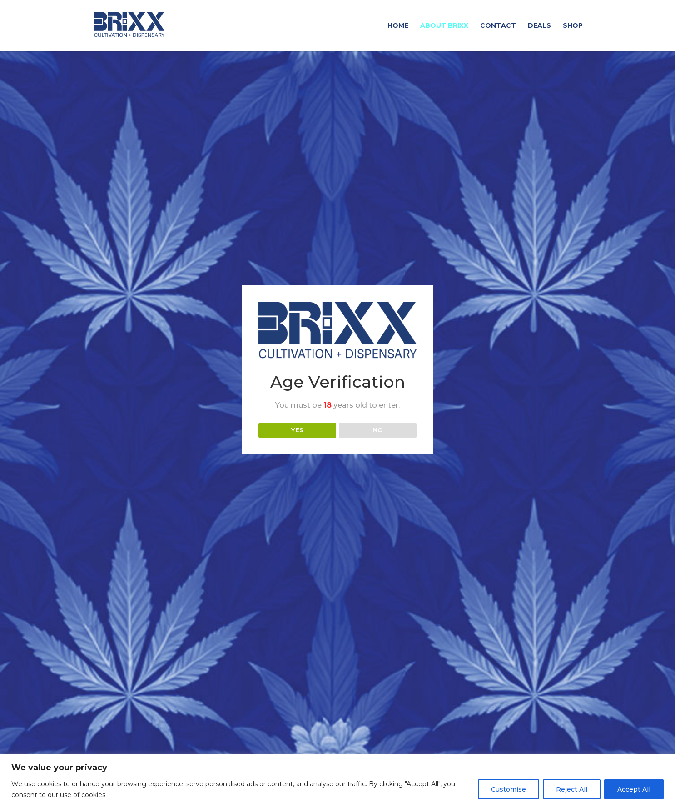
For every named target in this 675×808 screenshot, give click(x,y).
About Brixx (444, 26)
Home (397, 26)
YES (297, 430)
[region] (337, 781)
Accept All (633, 789)
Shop (573, 26)
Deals (539, 26)
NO (378, 430)
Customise (508, 789)
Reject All (571, 789)
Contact (498, 26)
